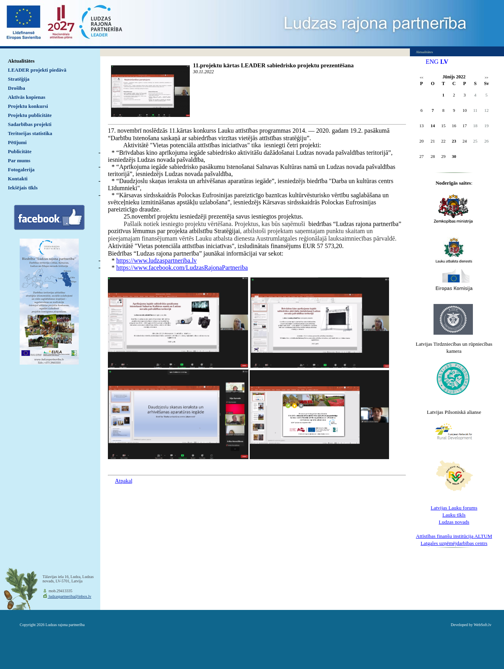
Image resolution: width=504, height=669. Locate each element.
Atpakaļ (123, 481)
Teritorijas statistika (30, 133)
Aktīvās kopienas (26, 97)
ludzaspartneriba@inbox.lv (69, 596)
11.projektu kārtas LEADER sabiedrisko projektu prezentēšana (273, 65)
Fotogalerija (21, 169)
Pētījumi (17, 142)
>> (486, 78)
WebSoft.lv (482, 625)
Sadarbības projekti (30, 124)
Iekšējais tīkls (22, 188)
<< (421, 78)
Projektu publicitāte (30, 115)
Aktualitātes (21, 61)
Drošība (16, 88)
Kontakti (18, 179)
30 (454, 156)
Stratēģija (19, 79)
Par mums (19, 160)
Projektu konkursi (28, 106)
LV (444, 61)
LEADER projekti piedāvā (37, 70)
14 (433, 125)
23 (454, 141)
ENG (432, 61)
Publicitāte (20, 151)
